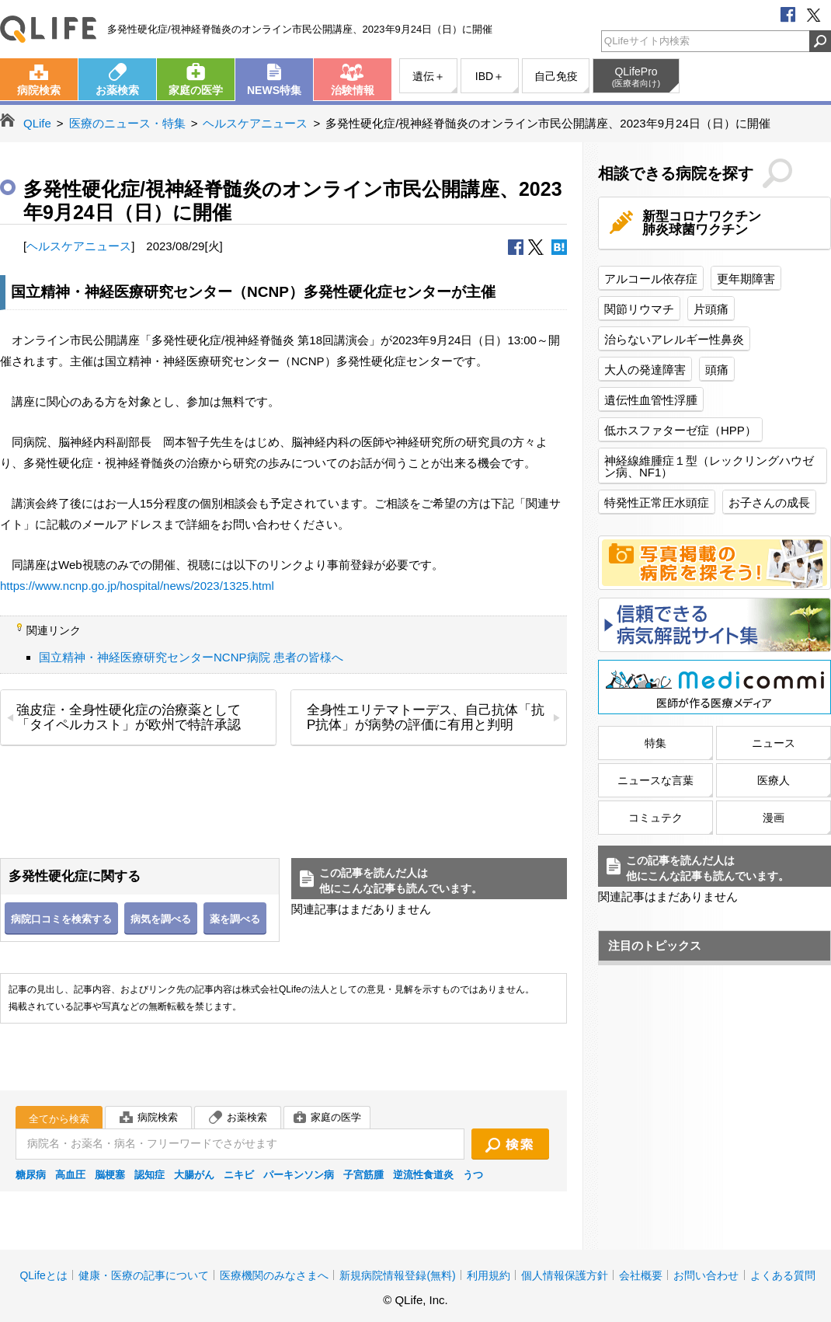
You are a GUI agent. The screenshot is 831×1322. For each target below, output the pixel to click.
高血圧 (70, 1175)
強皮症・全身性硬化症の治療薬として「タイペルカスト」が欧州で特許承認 (128, 717)
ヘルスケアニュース (255, 123)
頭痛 (716, 369)
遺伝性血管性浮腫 (650, 399)
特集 (655, 743)
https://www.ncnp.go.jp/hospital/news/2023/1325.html (137, 585)
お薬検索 (117, 90)
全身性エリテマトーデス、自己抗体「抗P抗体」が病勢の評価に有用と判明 (425, 717)
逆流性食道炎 (423, 1175)
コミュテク (655, 817)
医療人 (773, 780)
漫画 (773, 817)
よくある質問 (782, 1275)
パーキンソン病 (298, 1175)
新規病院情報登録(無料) (397, 1275)
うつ (473, 1175)
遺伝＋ (428, 76)
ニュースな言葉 (655, 780)
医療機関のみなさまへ (274, 1275)
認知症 (149, 1175)
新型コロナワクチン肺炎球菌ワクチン (701, 223)
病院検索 (39, 90)
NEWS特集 (274, 90)
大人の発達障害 (645, 369)
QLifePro (636, 77)
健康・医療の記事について (143, 1275)
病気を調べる (160, 919)
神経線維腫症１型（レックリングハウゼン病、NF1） (709, 466)
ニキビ (239, 1175)
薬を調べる (235, 919)
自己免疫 (556, 76)
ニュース (773, 743)
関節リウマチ (639, 309)
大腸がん (194, 1175)
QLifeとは (43, 1275)
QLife (48, 29)
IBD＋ (489, 76)
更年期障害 (746, 278)
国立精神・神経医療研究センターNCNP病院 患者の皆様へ (191, 657)
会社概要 (640, 1275)
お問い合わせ (706, 1275)
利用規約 (488, 1275)
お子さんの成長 (769, 502)
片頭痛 (711, 309)
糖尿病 (31, 1175)
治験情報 (352, 90)
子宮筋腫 (363, 1175)
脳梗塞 (110, 1175)
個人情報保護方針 (564, 1275)
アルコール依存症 (650, 278)
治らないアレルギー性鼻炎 (674, 339)
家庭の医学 (196, 90)
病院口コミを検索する (61, 919)
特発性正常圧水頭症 (656, 502)
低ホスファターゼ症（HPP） (680, 430)
